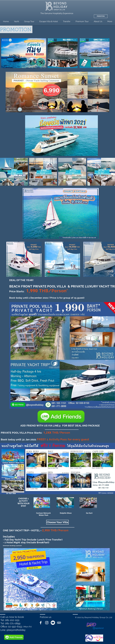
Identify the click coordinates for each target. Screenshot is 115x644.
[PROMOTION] (100, 16)
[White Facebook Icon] (40, 623)
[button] (57, 522)
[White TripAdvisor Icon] (59, 623)
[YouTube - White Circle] (53, 623)
